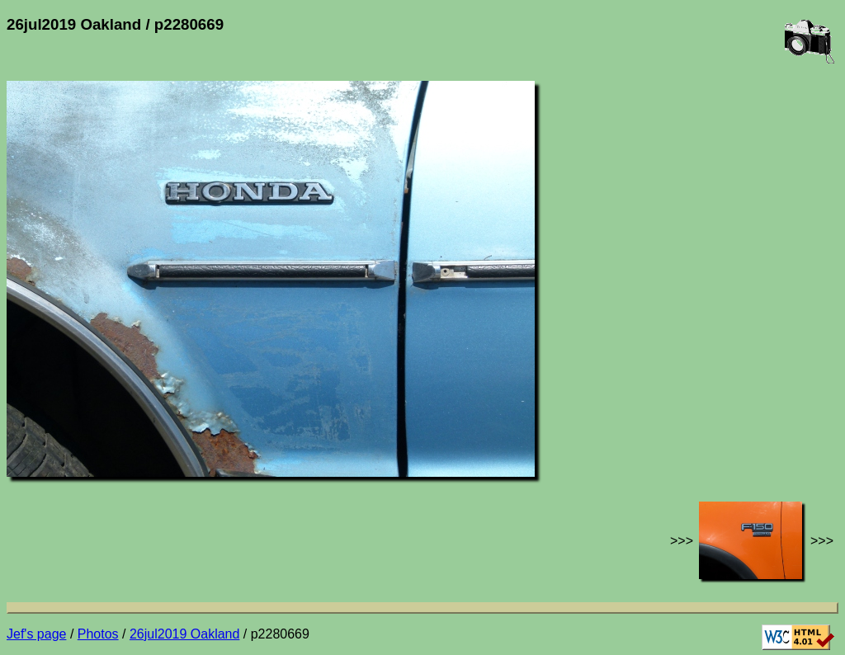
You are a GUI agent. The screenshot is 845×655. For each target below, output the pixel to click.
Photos (98, 634)
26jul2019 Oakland (184, 634)
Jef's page (36, 634)
